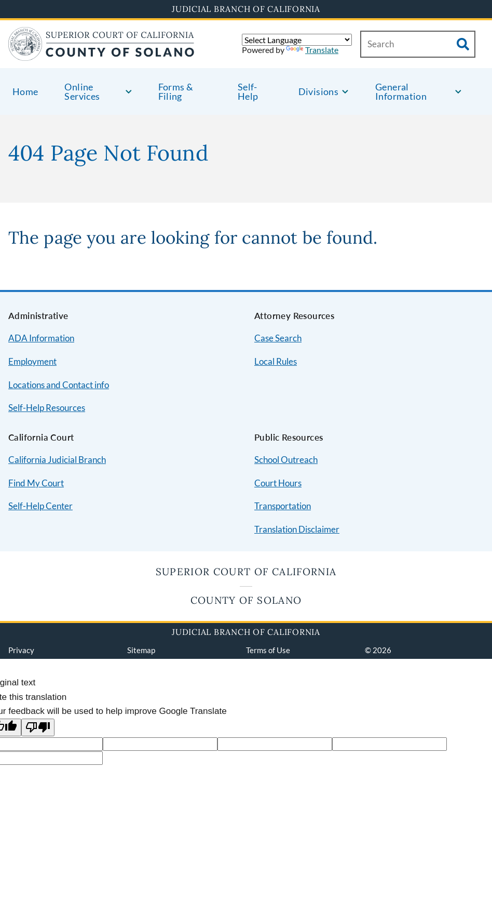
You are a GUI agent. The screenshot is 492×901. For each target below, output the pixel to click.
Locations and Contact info (58, 384)
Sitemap (141, 650)
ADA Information (41, 338)
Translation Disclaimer (296, 529)
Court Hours (278, 483)
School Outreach (286, 459)
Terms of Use (268, 650)
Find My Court (36, 483)
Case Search (278, 338)
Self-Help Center (40, 505)
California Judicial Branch (57, 459)
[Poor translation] (37, 728)
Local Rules (275, 361)
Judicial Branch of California (246, 9)
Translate (312, 50)
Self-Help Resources (46, 407)
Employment (32, 361)
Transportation (282, 505)
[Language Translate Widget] (297, 40)
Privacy (21, 650)
